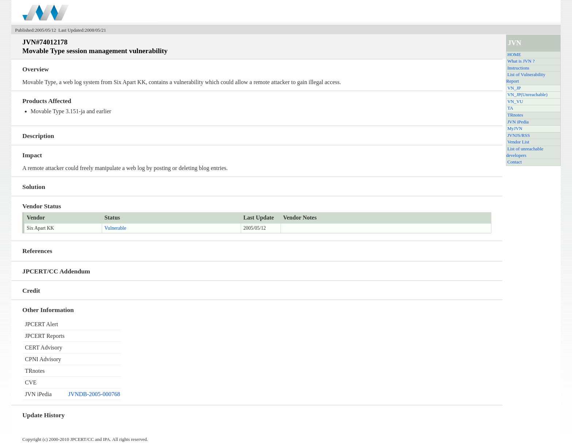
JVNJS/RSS (518, 135)
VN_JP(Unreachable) (527, 94)
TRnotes (515, 115)
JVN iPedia (518, 122)
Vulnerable (115, 228)
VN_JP (514, 88)
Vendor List (518, 142)
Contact (514, 162)
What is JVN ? (521, 61)
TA (510, 108)
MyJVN (514, 128)
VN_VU (515, 101)
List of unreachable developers (525, 152)
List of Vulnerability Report (525, 78)
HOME (514, 54)
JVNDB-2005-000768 (94, 394)
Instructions (518, 68)
